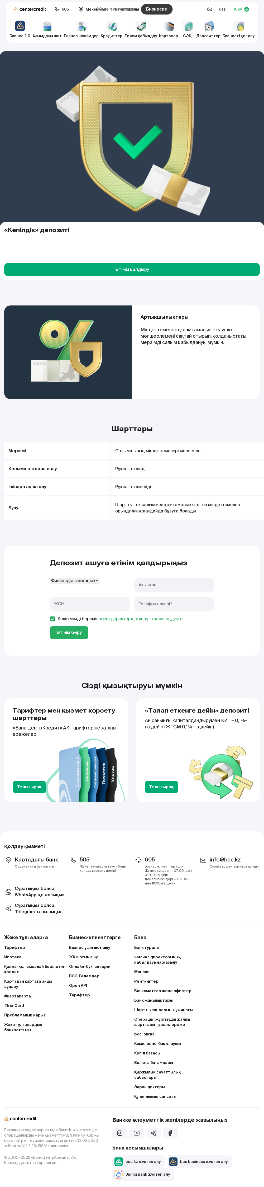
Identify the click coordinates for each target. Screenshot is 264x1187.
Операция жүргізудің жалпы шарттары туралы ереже (162, 1022)
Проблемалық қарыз (25, 1015)
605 (61, 9)
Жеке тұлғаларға (116, 9)
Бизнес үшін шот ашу (89, 947)
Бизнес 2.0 (19, 29)
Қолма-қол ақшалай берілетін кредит (34, 969)
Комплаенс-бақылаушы (157, 1043)
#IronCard (14, 1005)
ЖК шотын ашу (83, 957)
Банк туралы (146, 947)
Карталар (168, 29)
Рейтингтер (146, 981)
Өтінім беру (69, 632)
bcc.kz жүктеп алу (137, 1161)
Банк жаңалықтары (153, 1000)
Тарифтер (14, 947)
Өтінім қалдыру (132, 269)
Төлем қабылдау (140, 29)
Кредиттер (111, 29)
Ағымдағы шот (47, 29)
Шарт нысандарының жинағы (163, 1009)
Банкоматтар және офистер (162, 990)
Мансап (142, 971)
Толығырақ (29, 787)
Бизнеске (156, 9)
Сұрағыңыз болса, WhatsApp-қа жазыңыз (34, 892)
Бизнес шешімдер (81, 29)
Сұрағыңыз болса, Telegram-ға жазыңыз (33, 909)
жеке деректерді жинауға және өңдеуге (141, 618)
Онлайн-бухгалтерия (90, 966)
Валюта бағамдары (153, 1062)
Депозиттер (208, 29)
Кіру (241, 9)
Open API (78, 985)
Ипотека (12, 957)
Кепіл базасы (147, 1053)
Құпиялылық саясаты (155, 1096)
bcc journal (145, 1034)
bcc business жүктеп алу (198, 1161)
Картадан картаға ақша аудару (28, 984)
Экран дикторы (149, 1087)
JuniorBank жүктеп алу (142, 1174)
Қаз (222, 9)
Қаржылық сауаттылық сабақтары (157, 1075)
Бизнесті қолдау (239, 29)
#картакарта (17, 996)
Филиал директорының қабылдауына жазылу (157, 960)
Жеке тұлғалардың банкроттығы (23, 1027)
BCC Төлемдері (84, 976)
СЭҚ (187, 29)
